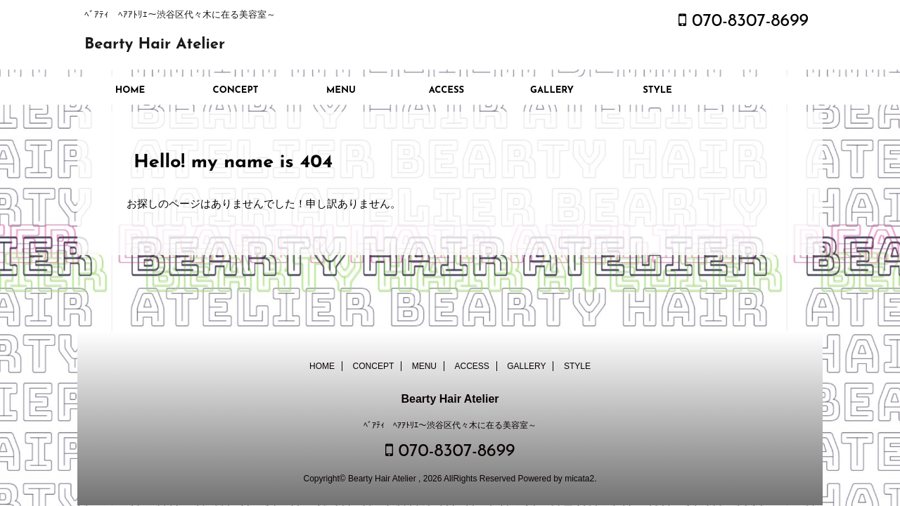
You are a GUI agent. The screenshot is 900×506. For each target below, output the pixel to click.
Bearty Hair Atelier (154, 45)
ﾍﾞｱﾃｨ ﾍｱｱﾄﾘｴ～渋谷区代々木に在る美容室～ (450, 425)
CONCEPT (236, 90)
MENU (341, 90)
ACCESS (446, 90)
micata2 (579, 479)
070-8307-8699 (744, 21)
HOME (130, 90)
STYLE (657, 90)
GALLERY (552, 90)
